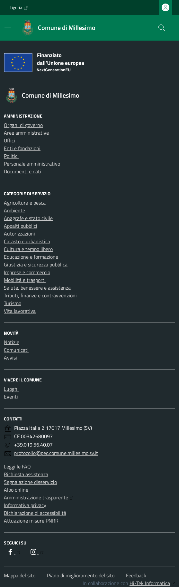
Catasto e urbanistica (27, 241)
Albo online (16, 490)
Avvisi (10, 357)
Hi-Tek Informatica (152, 583)
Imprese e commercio (27, 272)
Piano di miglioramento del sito (80, 575)
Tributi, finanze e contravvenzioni (40, 295)
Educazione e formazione (31, 257)
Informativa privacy (25, 505)
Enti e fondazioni (22, 148)
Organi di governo (23, 125)
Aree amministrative (26, 133)
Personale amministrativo (32, 164)
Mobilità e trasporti (25, 280)
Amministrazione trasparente (38, 497)
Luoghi (11, 389)
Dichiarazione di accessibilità (35, 513)
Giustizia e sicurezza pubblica (35, 264)
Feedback (136, 575)
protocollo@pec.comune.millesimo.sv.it (56, 453)
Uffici (9, 140)
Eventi (11, 396)
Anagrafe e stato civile (28, 218)
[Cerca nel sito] (161, 27)
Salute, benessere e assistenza (37, 288)
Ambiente (14, 210)
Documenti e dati (22, 171)
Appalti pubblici (20, 226)
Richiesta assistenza (26, 474)
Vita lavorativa (20, 311)
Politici (11, 156)
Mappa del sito (19, 575)
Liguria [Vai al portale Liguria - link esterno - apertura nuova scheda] (19, 7)
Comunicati (16, 350)
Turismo (12, 303)
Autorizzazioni (19, 233)
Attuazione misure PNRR (31, 520)
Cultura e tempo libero (28, 249)
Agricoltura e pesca (25, 203)
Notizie (11, 342)
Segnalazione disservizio (30, 482)
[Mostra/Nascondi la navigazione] (8, 27)
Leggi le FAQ (17, 466)
